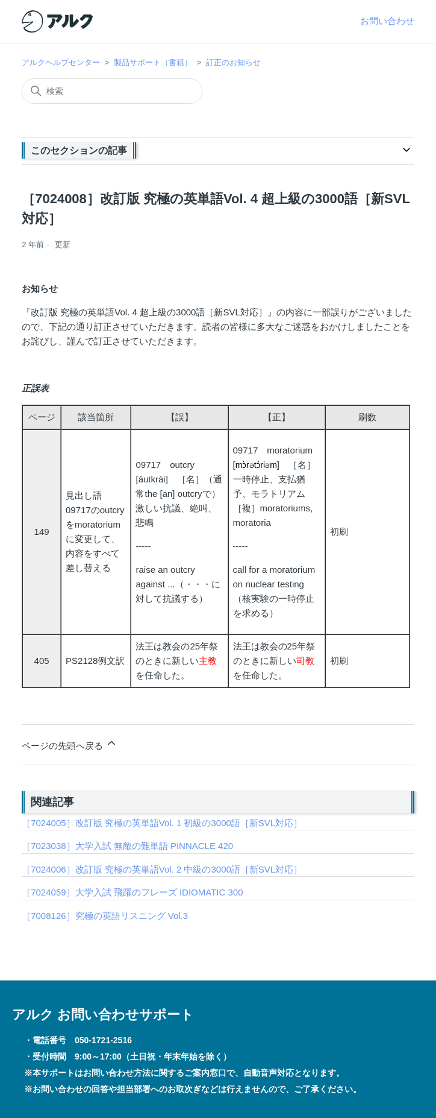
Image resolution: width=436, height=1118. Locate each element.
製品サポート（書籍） (153, 62)
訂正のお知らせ (233, 62)
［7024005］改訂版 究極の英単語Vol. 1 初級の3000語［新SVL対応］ (162, 823)
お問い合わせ (387, 21)
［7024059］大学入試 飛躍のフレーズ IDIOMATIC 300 (132, 892)
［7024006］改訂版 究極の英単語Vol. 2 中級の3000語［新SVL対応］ (162, 869)
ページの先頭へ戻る (69, 744)
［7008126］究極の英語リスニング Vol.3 (105, 916)
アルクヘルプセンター (61, 62)
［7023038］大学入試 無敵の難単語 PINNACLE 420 (127, 846)
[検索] (112, 91)
